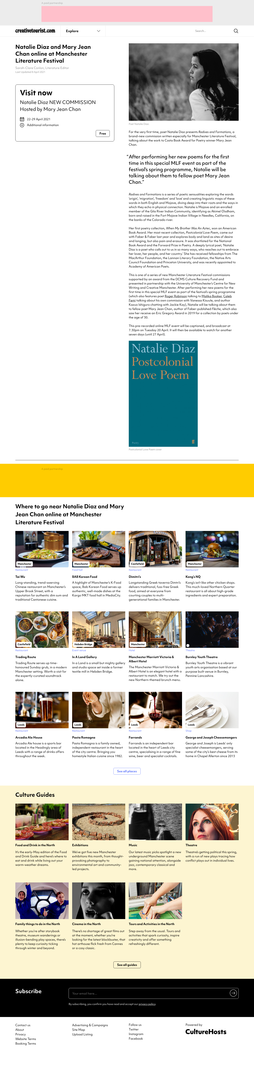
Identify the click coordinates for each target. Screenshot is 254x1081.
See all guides (127, 993)
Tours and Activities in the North (151, 952)
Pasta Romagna (83, 766)
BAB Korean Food (84, 605)
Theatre (191, 873)
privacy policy (147, 1032)
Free (102, 133)
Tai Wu (20, 605)
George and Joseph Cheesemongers (211, 766)
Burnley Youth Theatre (202, 685)
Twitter (134, 1057)
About (19, 1058)
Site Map (78, 1058)
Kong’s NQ (193, 605)
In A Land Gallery (84, 685)
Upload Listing (82, 1062)
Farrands (135, 766)
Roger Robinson (176, 296)
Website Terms (25, 1067)
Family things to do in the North (37, 952)
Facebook (136, 1066)
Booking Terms (25, 1071)
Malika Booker (212, 296)
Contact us (22, 1053)
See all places (127, 799)
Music (133, 873)
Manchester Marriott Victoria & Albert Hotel (151, 687)
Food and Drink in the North (35, 873)
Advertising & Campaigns (90, 1053)
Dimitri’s (135, 605)
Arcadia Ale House (28, 766)
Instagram (136, 1062)
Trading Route (25, 685)
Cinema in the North (86, 952)
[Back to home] (35, 32)
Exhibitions (80, 873)
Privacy (20, 1062)
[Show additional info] (65, 125)
